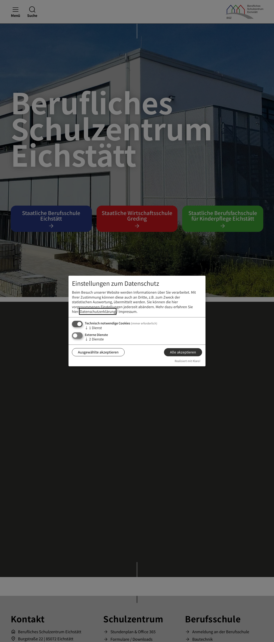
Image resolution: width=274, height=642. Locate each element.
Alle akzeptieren (183, 352)
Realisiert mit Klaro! (187, 361)
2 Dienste (94, 339)
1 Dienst (93, 327)
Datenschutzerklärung (98, 311)
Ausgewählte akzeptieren (98, 352)
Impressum (128, 311)
